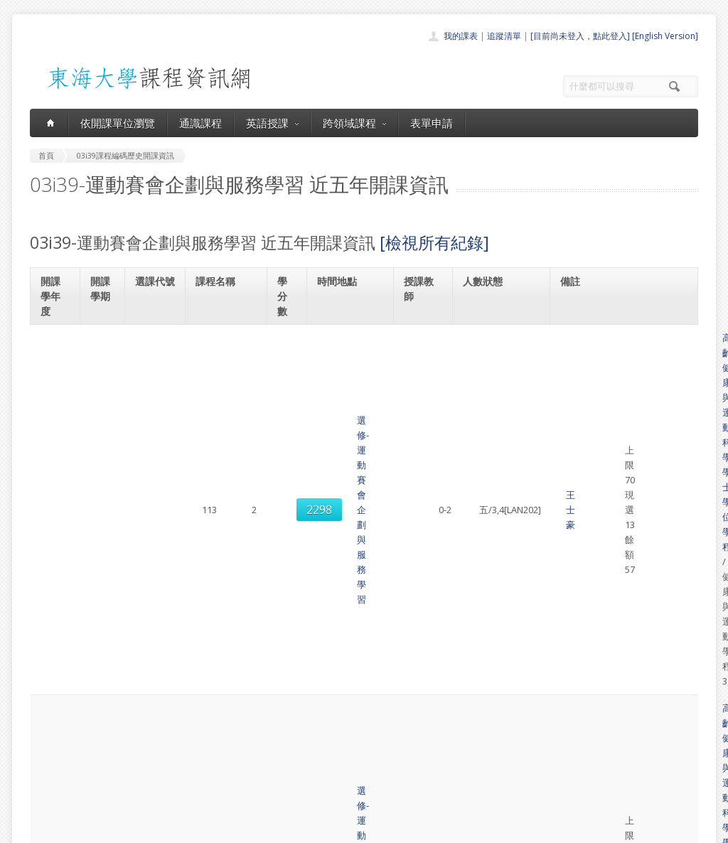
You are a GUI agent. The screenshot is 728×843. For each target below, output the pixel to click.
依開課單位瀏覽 (117, 123)
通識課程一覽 (335, 726)
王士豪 (424, 352)
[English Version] (665, 36)
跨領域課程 (354, 123)
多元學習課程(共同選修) (619, 508)
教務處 (268, 828)
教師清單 (327, 789)
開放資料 (327, 773)
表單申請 (431, 123)
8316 (155, 467)
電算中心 (223, 828)
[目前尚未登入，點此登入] (580, 36)
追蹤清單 (504, 36)
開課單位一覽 (335, 710)
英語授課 (272, 123)
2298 (155, 353)
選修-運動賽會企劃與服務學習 (227, 352)
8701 (155, 539)
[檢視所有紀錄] (434, 242)
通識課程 (200, 123)
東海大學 (42, 828)
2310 (155, 410)
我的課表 (461, 36)
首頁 (318, 695)
